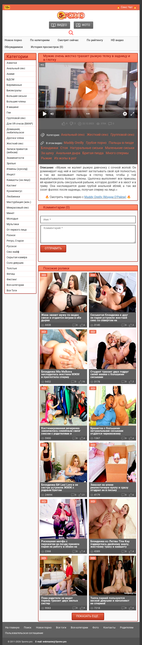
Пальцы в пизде (121, 143)
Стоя (64, 148)
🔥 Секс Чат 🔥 (127, 7)
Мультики (13, 224)
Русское (11, 246)
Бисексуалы (14, 90)
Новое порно (13, 40)
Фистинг (12, 279)
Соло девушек (15, 262)
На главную (12, 627)
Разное (11, 235)
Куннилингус (14, 191)
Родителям (126, 627)
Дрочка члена (15, 137)
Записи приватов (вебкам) (17, 151)
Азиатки (12, 62)
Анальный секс (16, 68)
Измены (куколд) (17, 168)
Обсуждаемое (14, 47)
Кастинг (11, 185)
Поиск (27, 627)
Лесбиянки (13, 196)
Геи (9, 112)
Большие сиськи (17, 95)
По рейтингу (95, 40)
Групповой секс (16, 118)
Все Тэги (12, 290)
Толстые (12, 268)
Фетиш (11, 273)
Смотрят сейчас (68, 40)
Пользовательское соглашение (24, 633)
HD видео (117, 40)
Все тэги (61, 627)
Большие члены (16, 101)
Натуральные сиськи (86, 148)
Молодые (12, 218)
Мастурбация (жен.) (19, 202)
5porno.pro (27, 641)
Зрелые (11, 163)
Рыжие (46, 158)
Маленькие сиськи (119, 148)
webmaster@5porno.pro (55, 641)
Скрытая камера (17, 257)
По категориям (40, 40)
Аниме (10, 73)
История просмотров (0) (47, 47)
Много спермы (117, 153)
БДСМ (10, 79)
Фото (95, 627)
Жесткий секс (15, 143)
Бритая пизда (93, 153)
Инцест (11, 174)
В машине (12, 107)
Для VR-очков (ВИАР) (20, 123)
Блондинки (49, 148)
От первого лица (17, 229)
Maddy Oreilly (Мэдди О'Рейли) (105, 197)
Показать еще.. (88, 616)
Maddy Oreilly (74, 143)
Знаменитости (15, 157)
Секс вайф (13, 251)
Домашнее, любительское (15, 131)
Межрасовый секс (18, 207)
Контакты (109, 627)
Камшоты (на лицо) (18, 179)
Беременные (14, 84)
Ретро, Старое (15, 240)
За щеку (47, 153)
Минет (10, 213)
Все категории (15, 284)
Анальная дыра (68, 153)
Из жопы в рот (65, 158)
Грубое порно (96, 143)
